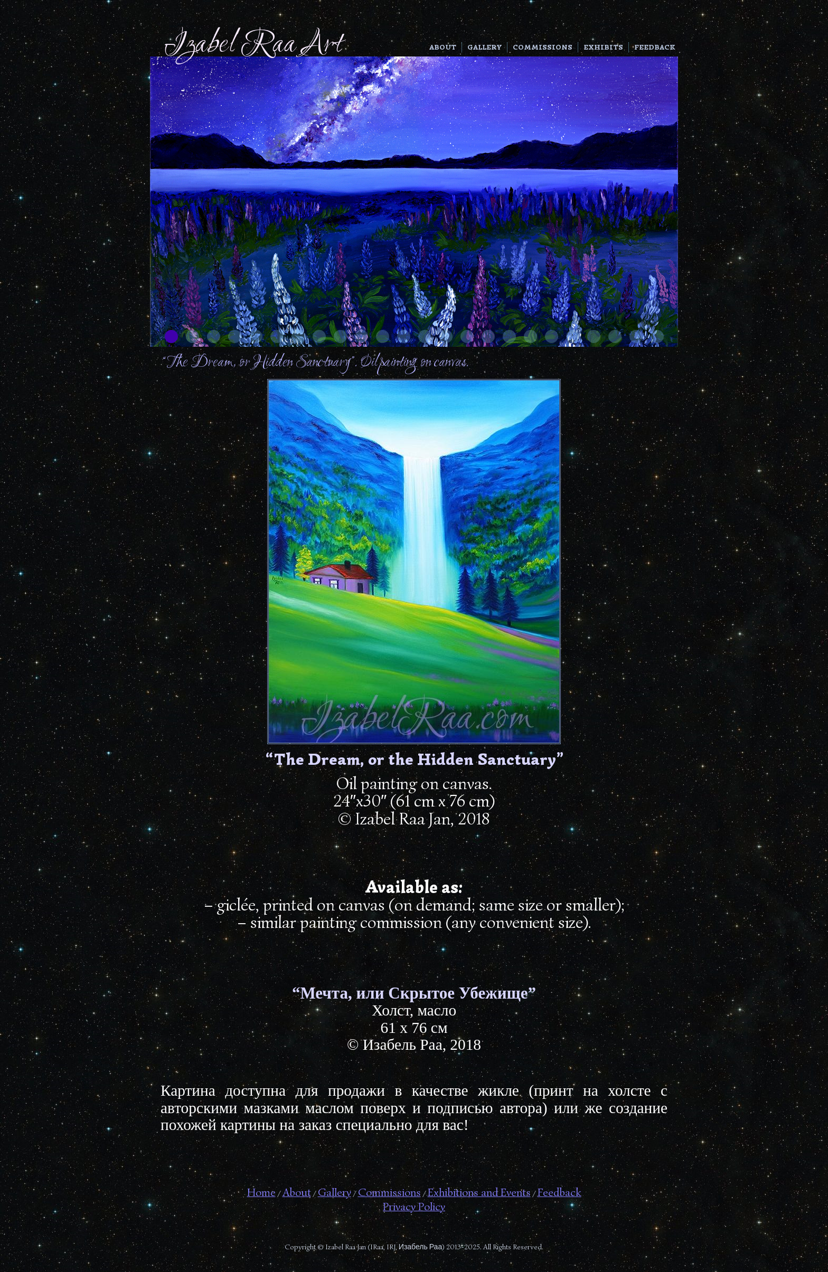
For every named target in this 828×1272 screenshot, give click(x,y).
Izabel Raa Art (253, 45)
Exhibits (603, 47)
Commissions (542, 47)
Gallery (484, 47)
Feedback (654, 47)
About (442, 47)
